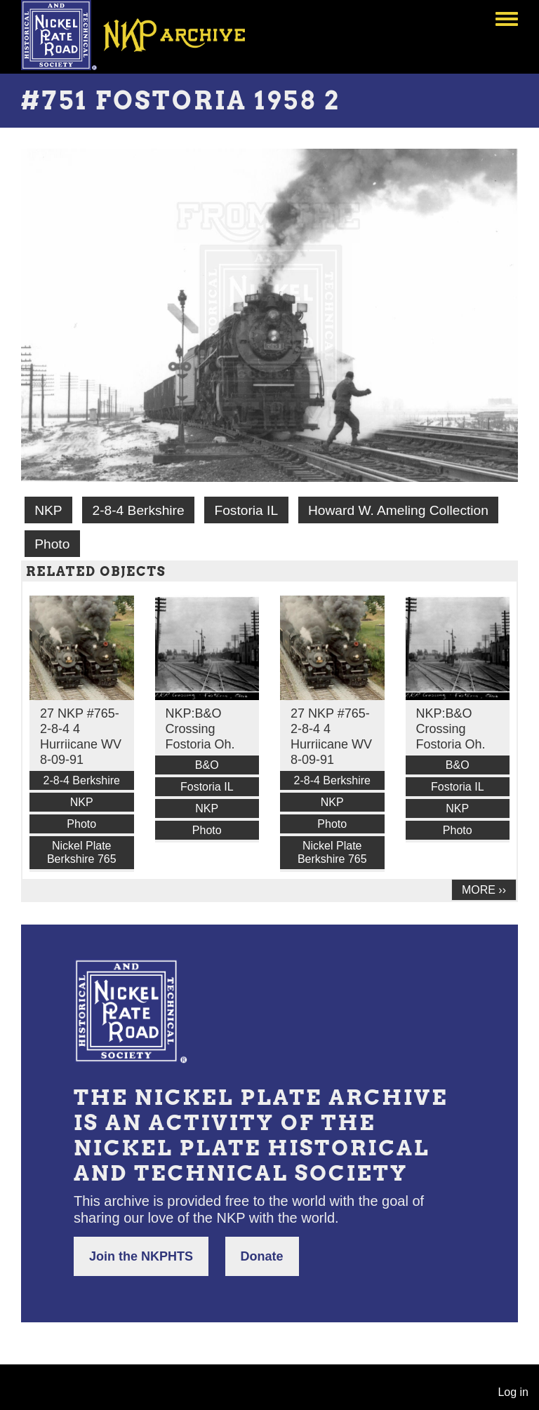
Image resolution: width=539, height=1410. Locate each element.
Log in (513, 1392)
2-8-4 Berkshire (138, 510)
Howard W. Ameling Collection (398, 510)
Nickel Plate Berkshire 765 (82, 852)
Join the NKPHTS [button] (141, 1256)
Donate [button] (262, 1256)
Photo (51, 544)
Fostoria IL (246, 510)
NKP (48, 510)
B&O (207, 765)
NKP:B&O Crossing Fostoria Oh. (200, 728)
